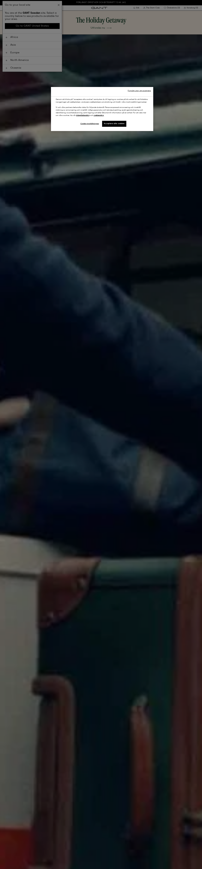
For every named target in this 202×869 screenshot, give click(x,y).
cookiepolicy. (99, 115)
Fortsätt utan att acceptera (139, 91)
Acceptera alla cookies (114, 124)
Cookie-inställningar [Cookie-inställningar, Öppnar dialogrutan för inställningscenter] (89, 124)
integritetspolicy (83, 115)
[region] (102, 109)
